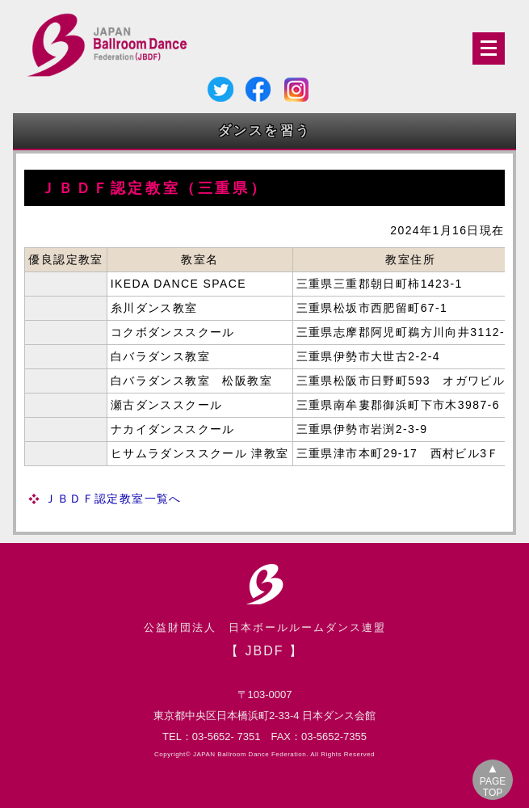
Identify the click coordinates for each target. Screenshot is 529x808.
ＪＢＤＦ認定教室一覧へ (112, 498)
